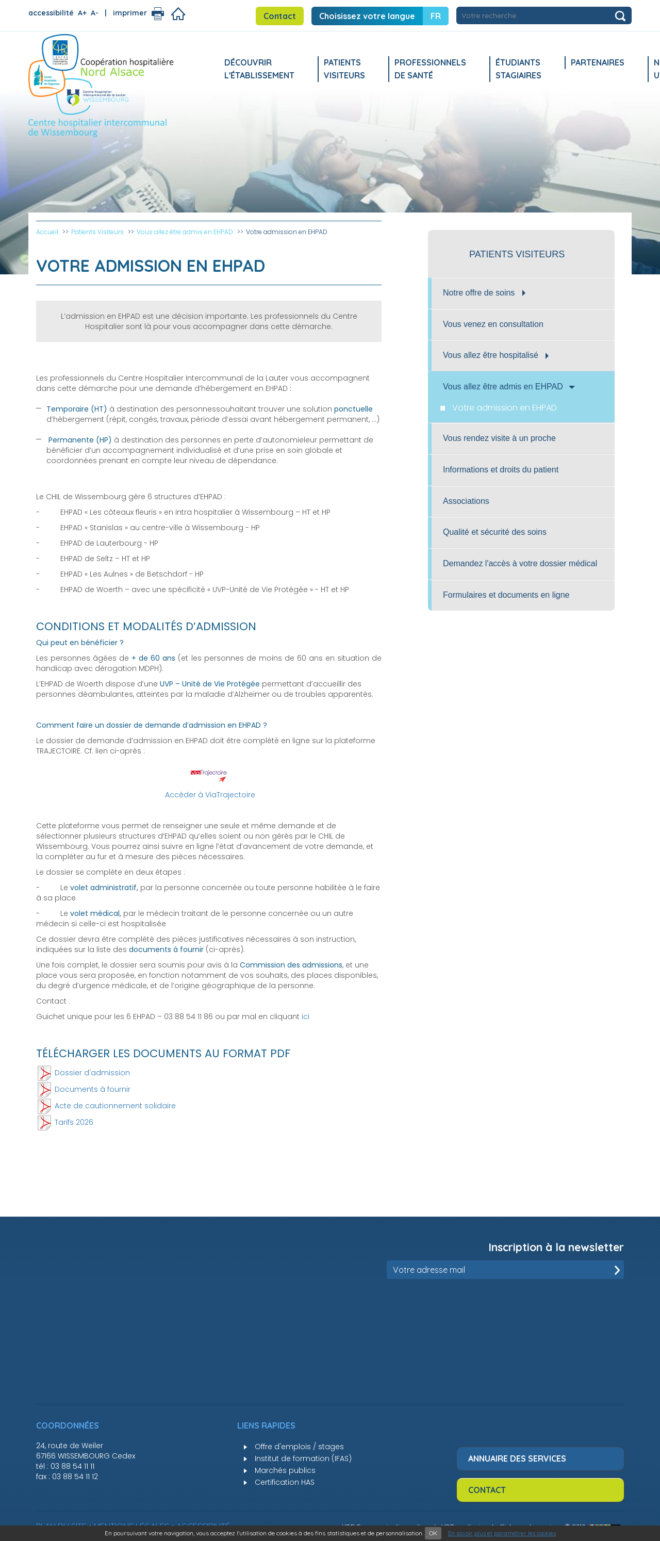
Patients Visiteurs (344, 68)
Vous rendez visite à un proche (499, 438)
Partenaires (597, 62)
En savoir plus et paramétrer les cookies (502, 1533)
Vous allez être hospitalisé (496, 355)
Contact (279, 16)
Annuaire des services (517, 1458)
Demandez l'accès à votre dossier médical (520, 563)
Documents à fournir (92, 1089)
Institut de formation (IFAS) (303, 1458)
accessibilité (51, 13)
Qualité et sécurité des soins (495, 532)
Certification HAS (285, 1482)
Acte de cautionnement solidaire (115, 1105)
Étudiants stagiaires (518, 68)
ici (305, 1016)
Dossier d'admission (92, 1072)
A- (94, 13)
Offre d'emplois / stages (299, 1446)
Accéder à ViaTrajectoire (210, 795)
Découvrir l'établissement (259, 68)
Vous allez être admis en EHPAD (509, 386)
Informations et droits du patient (500, 469)
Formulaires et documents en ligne (506, 595)
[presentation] (545, 1304)
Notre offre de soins (484, 292)
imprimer (130, 13)
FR (436, 16)
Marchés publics (285, 1470)
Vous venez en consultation (493, 324)
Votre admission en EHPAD (504, 408)
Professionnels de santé (430, 68)
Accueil (47, 231)
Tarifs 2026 (74, 1122)
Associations (466, 501)
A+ (82, 13)
